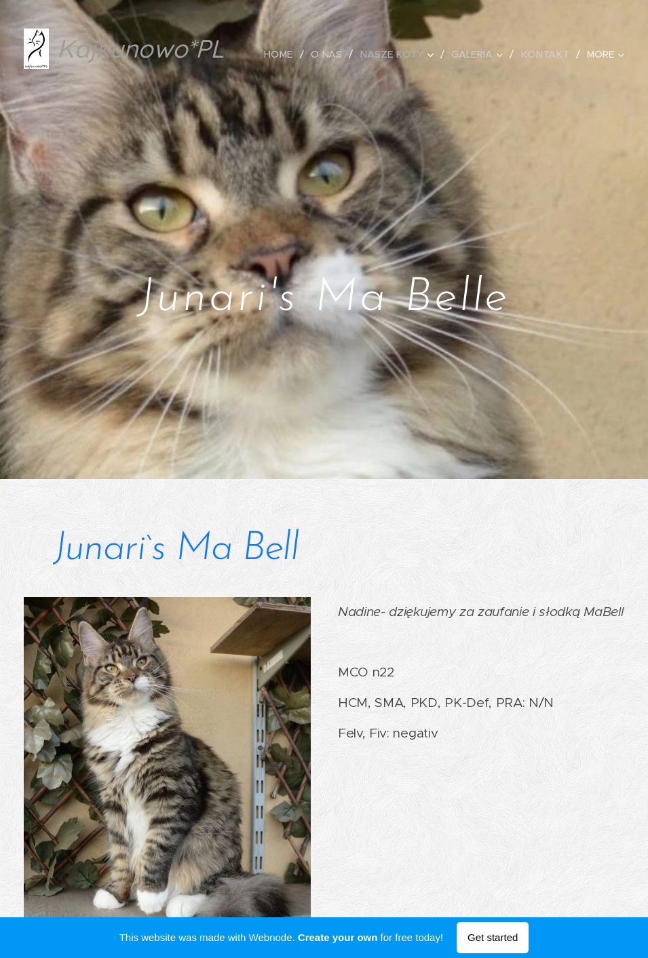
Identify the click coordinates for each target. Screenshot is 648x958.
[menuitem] (286, 54)
